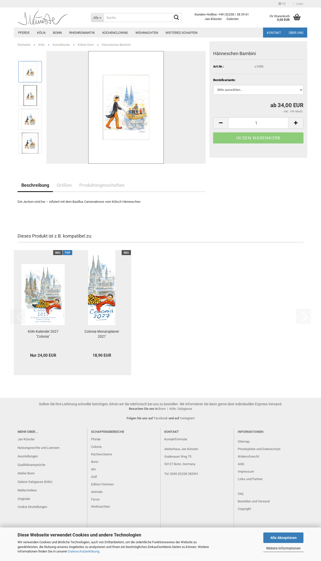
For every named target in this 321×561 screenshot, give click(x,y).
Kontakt (274, 33)
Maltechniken (27, 490)
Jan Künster (26, 439)
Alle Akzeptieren (283, 538)
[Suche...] (97, 17)
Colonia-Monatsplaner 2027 (102, 333)
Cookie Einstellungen (32, 507)
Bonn (57, 33)
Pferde (24, 33)
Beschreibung (35, 185)
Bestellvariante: (224, 80)
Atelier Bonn (26, 473)
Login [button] (298, 4)
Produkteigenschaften (101, 185)
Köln (41, 33)
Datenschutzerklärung (83, 551)
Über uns (296, 33)
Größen (64, 185)
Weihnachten (146, 33)
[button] (282, 4)
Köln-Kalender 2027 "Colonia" (43, 333)
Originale (24, 499)
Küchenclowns (115, 33)
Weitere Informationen (283, 548)
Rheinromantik (82, 33)
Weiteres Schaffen (181, 33)
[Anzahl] (258, 123)
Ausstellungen (28, 456)
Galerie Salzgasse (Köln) (35, 482)
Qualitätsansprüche (31, 465)
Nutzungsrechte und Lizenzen (38, 448)
